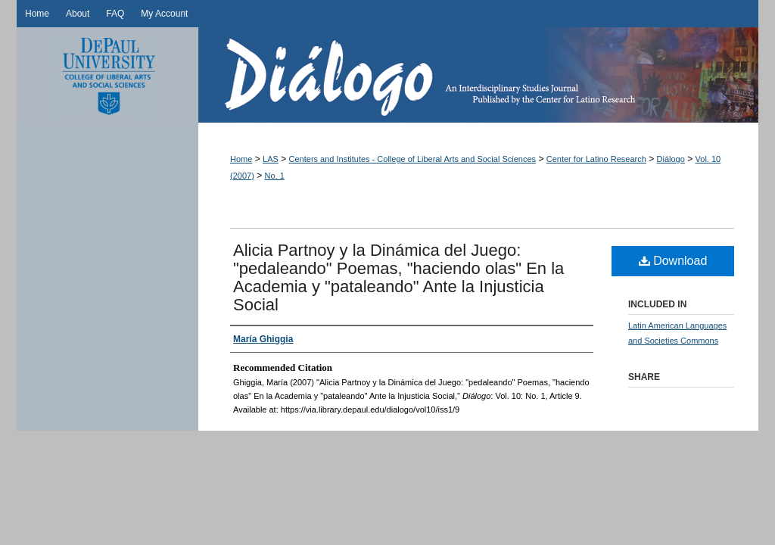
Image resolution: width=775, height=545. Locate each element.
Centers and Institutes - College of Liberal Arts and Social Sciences (413, 159)
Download (673, 260)
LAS (271, 159)
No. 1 (275, 175)
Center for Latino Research (596, 159)
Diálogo (478, 75)
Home (241, 159)
